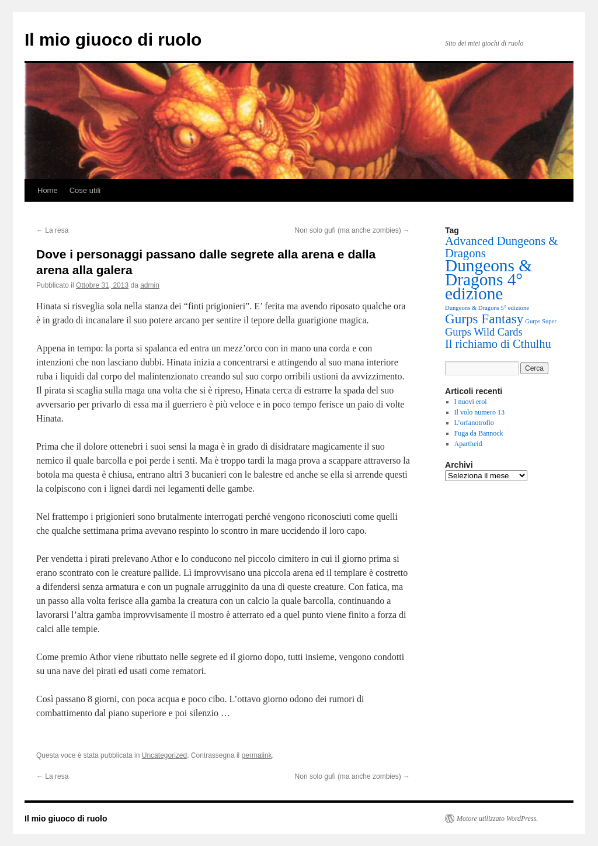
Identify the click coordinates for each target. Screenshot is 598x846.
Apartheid (468, 444)
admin (149, 285)
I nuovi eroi (470, 402)
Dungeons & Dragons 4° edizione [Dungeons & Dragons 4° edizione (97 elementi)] (488, 279)
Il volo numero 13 (479, 412)
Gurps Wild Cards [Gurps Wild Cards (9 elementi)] (484, 332)
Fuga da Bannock (478, 433)
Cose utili (84, 190)
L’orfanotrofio (474, 423)
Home (47, 190)
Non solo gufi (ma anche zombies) (352, 230)
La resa (52, 230)
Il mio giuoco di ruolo (113, 39)
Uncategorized (164, 755)
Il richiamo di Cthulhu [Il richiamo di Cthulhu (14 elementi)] (498, 343)
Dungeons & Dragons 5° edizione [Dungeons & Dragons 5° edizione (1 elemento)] (487, 308)
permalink (257, 755)
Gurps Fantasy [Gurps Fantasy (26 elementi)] (484, 318)
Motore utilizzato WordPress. (497, 818)
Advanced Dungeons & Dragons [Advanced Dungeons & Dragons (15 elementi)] (501, 247)
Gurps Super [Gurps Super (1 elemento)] (541, 321)
